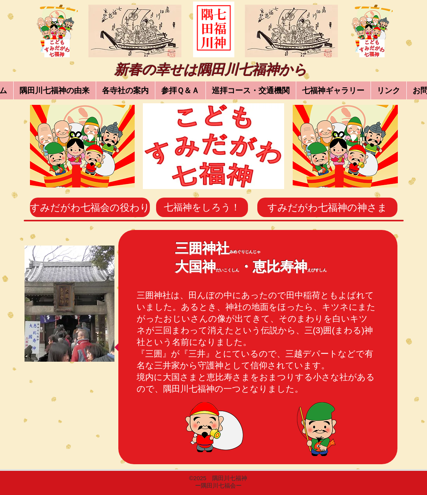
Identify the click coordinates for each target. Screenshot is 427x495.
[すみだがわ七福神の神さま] (327, 207)
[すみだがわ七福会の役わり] (90, 207)
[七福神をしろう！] (202, 207)
